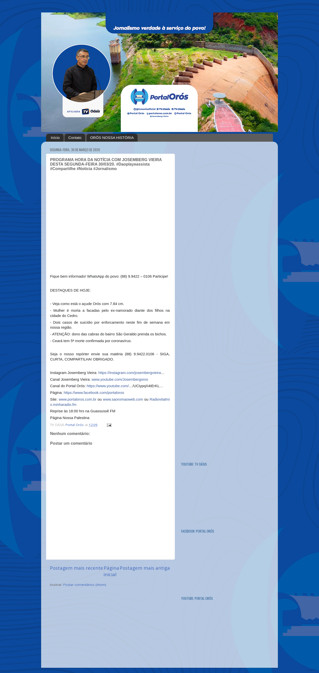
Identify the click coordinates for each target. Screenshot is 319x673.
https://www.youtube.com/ (108, 386)
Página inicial (111, 571)
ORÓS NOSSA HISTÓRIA (112, 137)
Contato (74, 137)
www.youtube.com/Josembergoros (119, 379)
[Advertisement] (218, 220)
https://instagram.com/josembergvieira (129, 373)
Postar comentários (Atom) (84, 584)
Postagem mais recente (76, 568)
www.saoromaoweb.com (123, 399)
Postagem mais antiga (145, 568)
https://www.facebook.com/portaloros (94, 393)
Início (55, 137)
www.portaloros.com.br (77, 399)
